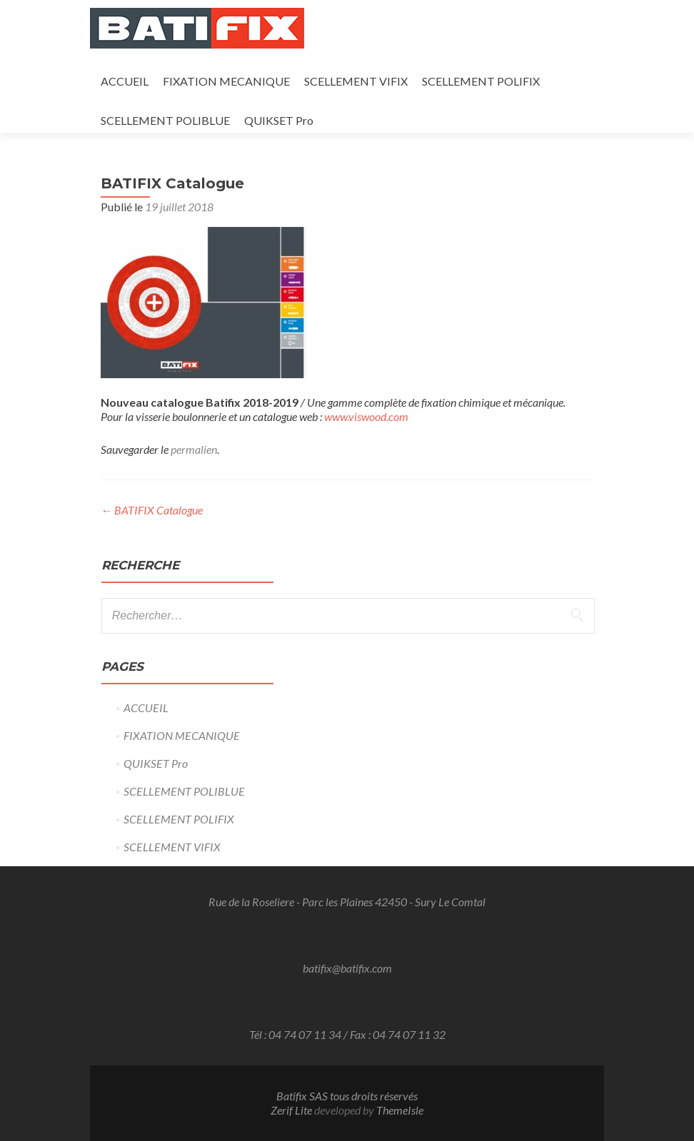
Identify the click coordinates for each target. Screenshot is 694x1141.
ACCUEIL (125, 81)
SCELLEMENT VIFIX (356, 81)
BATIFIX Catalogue (152, 510)
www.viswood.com (366, 416)
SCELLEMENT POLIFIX (481, 81)
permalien (194, 449)
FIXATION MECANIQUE (226, 81)
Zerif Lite (292, 1110)
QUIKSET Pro (278, 120)
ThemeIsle (399, 1110)
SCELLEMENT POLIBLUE (165, 120)
